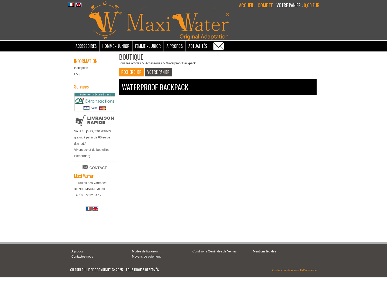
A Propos (175, 46)
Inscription (81, 68)
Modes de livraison (145, 251)
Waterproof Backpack (181, 63)
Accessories (153, 63)
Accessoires (86, 46)
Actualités (197, 46)
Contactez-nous (82, 256)
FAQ (77, 74)
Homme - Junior (116, 46)
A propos (77, 251)
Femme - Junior (148, 46)
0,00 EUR (311, 5)
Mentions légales (264, 251)
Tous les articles (130, 63)
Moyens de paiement (146, 256)
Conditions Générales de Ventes (214, 251)
